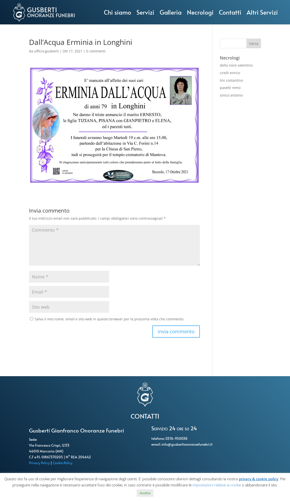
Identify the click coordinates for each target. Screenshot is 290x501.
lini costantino (231, 80)
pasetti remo (230, 87)
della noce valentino (236, 65)
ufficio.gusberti (46, 51)
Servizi (145, 12)
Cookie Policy (63, 463)
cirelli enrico (230, 72)
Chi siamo (117, 12)
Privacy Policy (39, 463)
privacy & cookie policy (258, 478)
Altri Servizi (262, 12)
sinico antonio (231, 95)
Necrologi (200, 12)
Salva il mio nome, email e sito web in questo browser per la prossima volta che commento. (109, 319)
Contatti (230, 12)
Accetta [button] (145, 493)
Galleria (171, 12)
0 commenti (96, 51)
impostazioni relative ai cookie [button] (217, 484)
